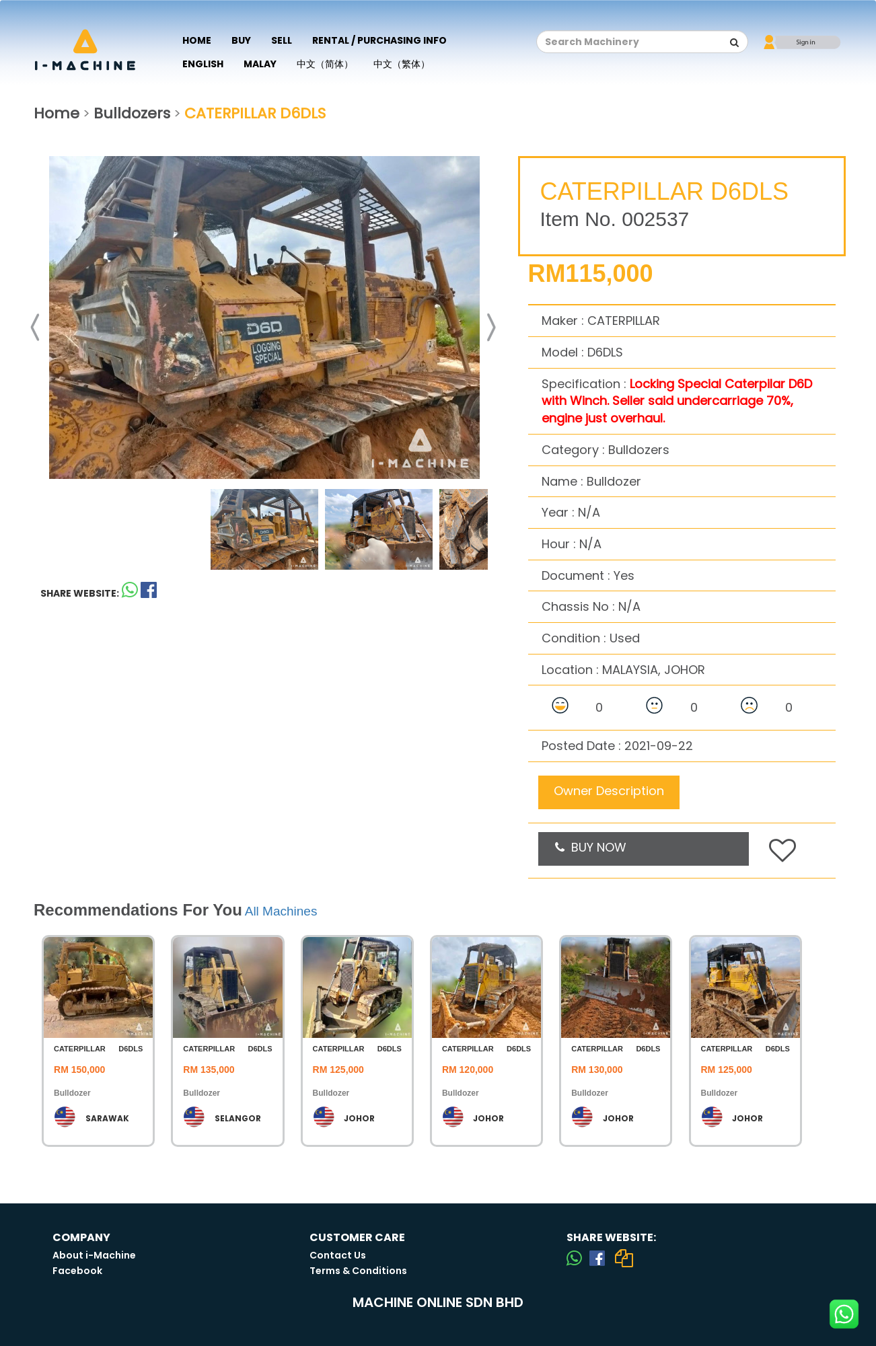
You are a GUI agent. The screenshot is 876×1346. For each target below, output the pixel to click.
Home (196, 40)
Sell (281, 40)
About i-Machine (94, 1255)
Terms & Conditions (358, 1270)
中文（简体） (325, 64)
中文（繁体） (401, 64)
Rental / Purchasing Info (379, 40)
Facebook (77, 1270)
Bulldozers (132, 113)
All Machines (281, 911)
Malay (260, 64)
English (202, 64)
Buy (241, 40)
